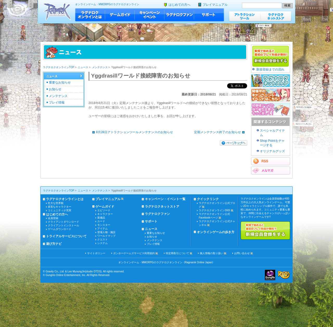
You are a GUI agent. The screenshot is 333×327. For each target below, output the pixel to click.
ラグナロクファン (179, 14)
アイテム (102, 228)
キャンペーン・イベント (149, 14)
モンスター (103, 224)
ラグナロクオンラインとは (90, 14)
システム (102, 243)
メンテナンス (100, 67)
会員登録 (53, 218)
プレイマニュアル (215, 5)
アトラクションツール (244, 16)
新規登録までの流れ (270, 69)
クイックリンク (208, 199)
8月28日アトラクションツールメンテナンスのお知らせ (131, 132)
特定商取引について (177, 253)
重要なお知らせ (60, 82)
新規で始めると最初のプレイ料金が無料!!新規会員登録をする (265, 230)
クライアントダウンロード (63, 221)
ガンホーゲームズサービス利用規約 (134, 253)
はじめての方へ (179, 5)
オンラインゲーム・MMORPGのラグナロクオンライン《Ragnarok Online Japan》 (166, 262)
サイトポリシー (96, 253)
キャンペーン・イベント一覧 (165, 199)
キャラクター (105, 214)
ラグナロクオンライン (57, 12)
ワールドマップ (106, 235)
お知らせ (55, 89)
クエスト (102, 239)
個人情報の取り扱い (211, 253)
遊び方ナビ (54, 244)
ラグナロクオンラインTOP (58, 67)
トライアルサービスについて (66, 236)
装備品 (101, 217)
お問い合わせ (242, 253)
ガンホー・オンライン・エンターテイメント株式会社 (270, 275)
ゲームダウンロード (59, 229)
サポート (209, 14)
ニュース (83, 67)
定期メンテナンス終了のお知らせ (220, 132)
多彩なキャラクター (59, 206)
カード (101, 221)
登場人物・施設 (106, 232)
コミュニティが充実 (59, 210)
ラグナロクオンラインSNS (214, 210)
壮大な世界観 (55, 203)
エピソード (103, 210)
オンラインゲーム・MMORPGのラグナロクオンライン (107, 4)
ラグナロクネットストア (275, 16)
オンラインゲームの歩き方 (215, 232)
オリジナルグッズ (272, 151)
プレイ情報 (57, 102)
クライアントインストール (63, 225)
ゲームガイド (120, 14)
